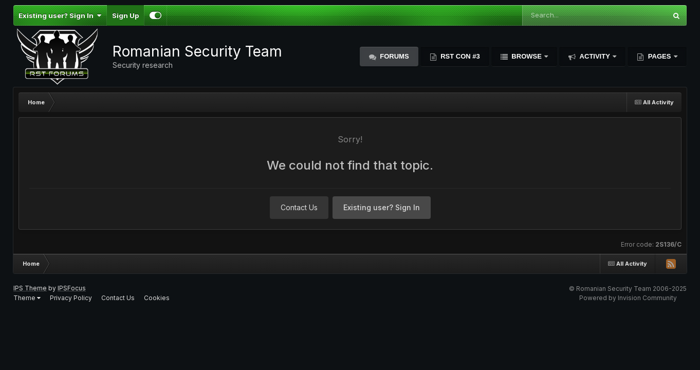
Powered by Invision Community (628, 298)
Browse (527, 56)
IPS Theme (30, 288)
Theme (27, 298)
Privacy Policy (71, 298)
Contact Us (299, 207)
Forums (393, 56)
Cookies (157, 298)
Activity (595, 56)
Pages (659, 56)
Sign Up (125, 15)
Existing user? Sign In (60, 15)
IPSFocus (72, 288)
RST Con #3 (459, 56)
